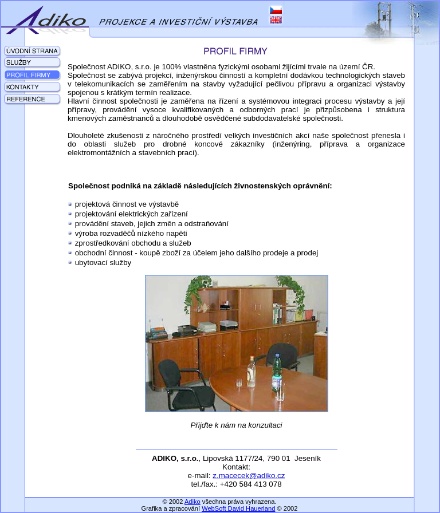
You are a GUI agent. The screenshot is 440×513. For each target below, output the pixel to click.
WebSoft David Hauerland (238, 508)
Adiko (192, 501)
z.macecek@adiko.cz (249, 475)
